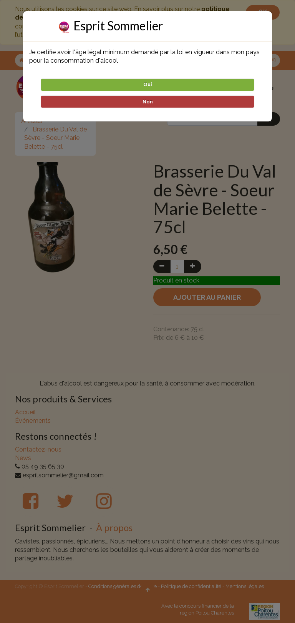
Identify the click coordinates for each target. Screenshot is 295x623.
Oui (147, 84)
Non (148, 102)
